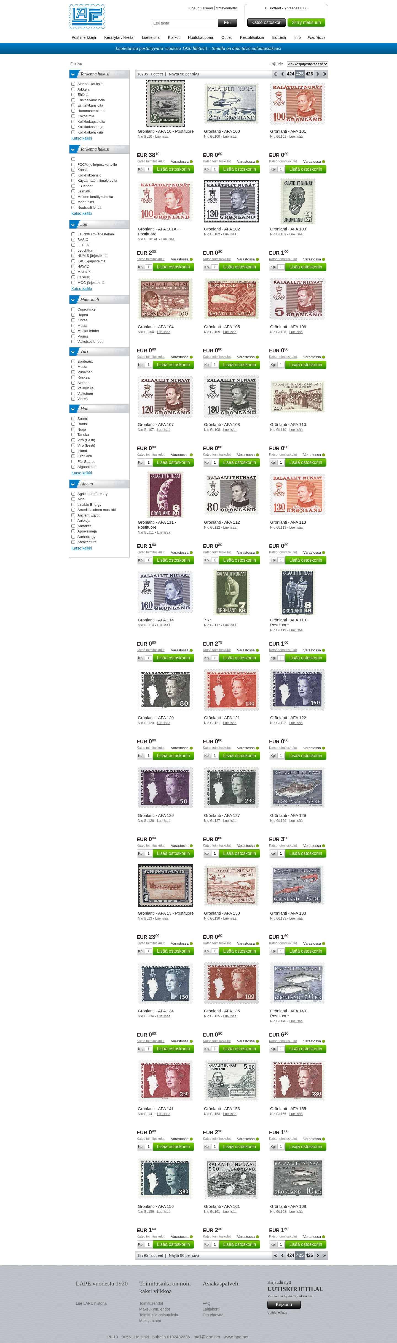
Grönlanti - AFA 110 (288, 424)
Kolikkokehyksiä (90, 132)
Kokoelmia (85, 116)
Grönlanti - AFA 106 (288, 326)
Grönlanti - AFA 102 (222, 229)
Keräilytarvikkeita (118, 37)
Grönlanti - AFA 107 (156, 424)
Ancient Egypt (88, 515)
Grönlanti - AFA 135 (222, 1010)
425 (300, 74)
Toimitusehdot (151, 1303)
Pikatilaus (316, 37)
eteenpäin (317, 74)
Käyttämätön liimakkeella (97, 180)
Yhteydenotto (226, 8)
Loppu (324, 74)
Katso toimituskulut (151, 161)
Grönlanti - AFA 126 (156, 815)
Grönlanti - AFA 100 (222, 131)
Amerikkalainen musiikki (96, 510)
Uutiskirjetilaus (277, 1312)
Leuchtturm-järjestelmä (95, 234)
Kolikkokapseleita (91, 121)
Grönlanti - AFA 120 (156, 717)
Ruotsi (82, 424)
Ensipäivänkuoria (91, 100)
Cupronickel (86, 309)
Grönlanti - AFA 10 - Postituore (166, 131)
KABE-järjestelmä (91, 261)
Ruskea (83, 377)
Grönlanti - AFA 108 (222, 424)
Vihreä (82, 399)
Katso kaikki (81, 138)
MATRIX (84, 272)
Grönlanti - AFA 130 (222, 913)
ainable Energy (89, 504)
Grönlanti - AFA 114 (156, 620)
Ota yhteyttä (213, 1315)
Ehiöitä (82, 95)
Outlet (226, 37)
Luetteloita (151, 37)
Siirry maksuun (308, 22)
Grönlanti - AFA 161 (222, 1206)
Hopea (82, 315)
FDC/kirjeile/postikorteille (97, 164)
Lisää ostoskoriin (174, 169)
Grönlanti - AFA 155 (288, 1108)
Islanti (82, 451)
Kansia (82, 170)
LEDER (83, 245)
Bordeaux (85, 361)
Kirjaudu (287, 1305)
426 (309, 74)
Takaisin (282, 74)
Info (297, 37)
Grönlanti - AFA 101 (288, 131)
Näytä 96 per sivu (184, 74)
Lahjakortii (211, 1309)
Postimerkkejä (84, 37)
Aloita (275, 74)
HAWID (83, 266)
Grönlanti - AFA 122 (288, 717)
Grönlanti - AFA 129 (288, 815)
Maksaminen (150, 1320)
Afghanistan (86, 467)
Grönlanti (84, 456)
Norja (81, 429)
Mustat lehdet (88, 331)
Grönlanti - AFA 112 (222, 522)
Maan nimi (85, 202)
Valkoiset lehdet (90, 341)
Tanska (83, 435)
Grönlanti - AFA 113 (288, 522)
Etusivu (76, 64)
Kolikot (173, 37)
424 (290, 74)
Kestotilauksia (252, 37)
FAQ (206, 1303)
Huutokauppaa (200, 37)
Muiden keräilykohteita (95, 197)
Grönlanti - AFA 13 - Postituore (166, 913)
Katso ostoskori (267, 22)
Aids (80, 499)
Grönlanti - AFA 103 (288, 229)
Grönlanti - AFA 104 (156, 326)
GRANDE (85, 277)
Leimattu (84, 191)
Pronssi (83, 336)
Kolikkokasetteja (90, 127)
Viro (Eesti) (86, 440)
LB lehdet (85, 186)
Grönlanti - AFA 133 (288, 913)
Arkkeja (83, 89)
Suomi (82, 419)
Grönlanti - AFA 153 (222, 1108)
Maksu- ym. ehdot (154, 1309)
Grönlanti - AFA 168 (288, 1206)
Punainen (85, 372)
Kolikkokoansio (89, 175)
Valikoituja (85, 388)
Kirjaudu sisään (200, 8)
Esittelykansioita (90, 105)
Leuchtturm (86, 250)
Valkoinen (85, 394)
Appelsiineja (87, 531)
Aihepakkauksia (90, 84)
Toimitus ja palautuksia (158, 1315)
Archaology (86, 537)
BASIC (82, 240)
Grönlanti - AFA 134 (156, 1010)
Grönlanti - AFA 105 (222, 326)
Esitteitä (279, 37)
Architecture (86, 542)
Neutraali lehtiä (89, 207)
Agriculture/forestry (92, 494)
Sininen (83, 383)
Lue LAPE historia (91, 1303)
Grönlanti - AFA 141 (156, 1108)
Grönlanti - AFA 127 (222, 815)
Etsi (229, 23)
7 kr (207, 620)
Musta (82, 325)
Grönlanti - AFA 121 (222, 717)
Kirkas (82, 320)
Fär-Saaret (86, 462)
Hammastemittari (90, 111)
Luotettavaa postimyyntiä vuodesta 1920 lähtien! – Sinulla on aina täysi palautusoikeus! (198, 48)
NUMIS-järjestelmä (92, 256)
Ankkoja (83, 520)
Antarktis (84, 526)
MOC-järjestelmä (90, 283)
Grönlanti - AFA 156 (156, 1206)
